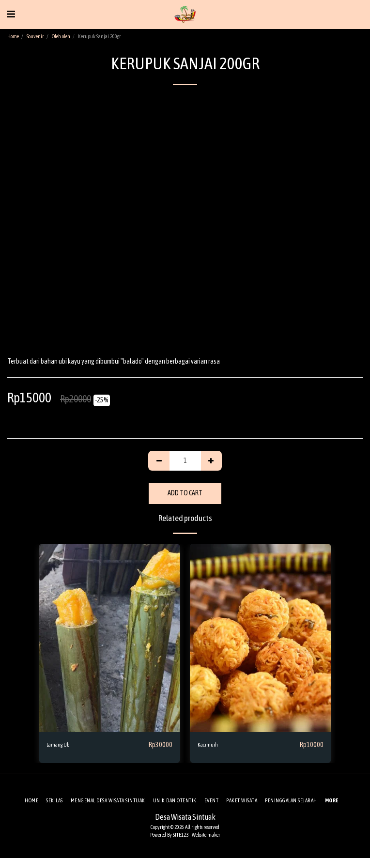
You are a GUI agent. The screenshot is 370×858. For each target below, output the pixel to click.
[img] (109, 638)
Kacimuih (208, 745)
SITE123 (180, 835)
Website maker (206, 835)
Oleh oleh (61, 36)
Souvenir (35, 36)
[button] (10, 14)
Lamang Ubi (58, 745)
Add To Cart (185, 493)
